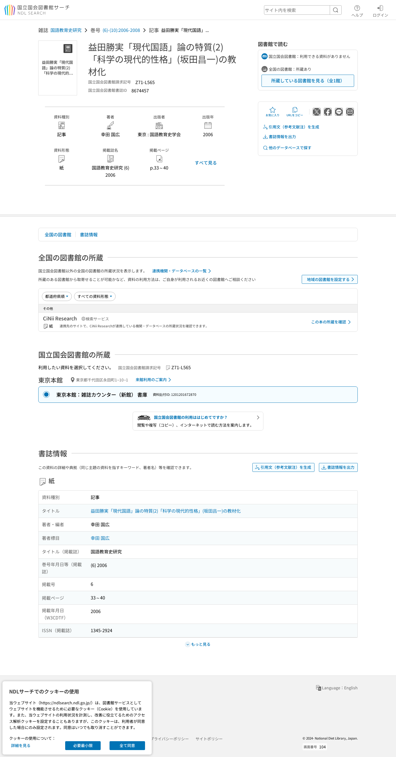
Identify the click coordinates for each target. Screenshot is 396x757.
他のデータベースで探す (287, 148)
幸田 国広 (100, 538)
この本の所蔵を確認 (332, 322)
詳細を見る (21, 745)
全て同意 (127, 745)
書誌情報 (89, 234)
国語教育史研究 (66, 30)
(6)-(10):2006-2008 (121, 30)
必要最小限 (83, 745)
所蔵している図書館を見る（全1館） (308, 80)
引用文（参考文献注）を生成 (291, 127)
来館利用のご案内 (154, 379)
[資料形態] (95, 296)
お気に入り (273, 112)
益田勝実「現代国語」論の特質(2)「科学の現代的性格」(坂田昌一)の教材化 (166, 510)
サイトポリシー (209, 738)
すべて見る (206, 162)
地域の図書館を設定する (331, 279)
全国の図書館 (58, 234)
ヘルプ (357, 10)
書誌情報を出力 (279, 137)
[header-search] (303, 10)
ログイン (380, 10)
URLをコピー (294, 112)
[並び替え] (57, 296)
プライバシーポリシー (169, 738)
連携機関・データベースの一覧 (182, 271)
